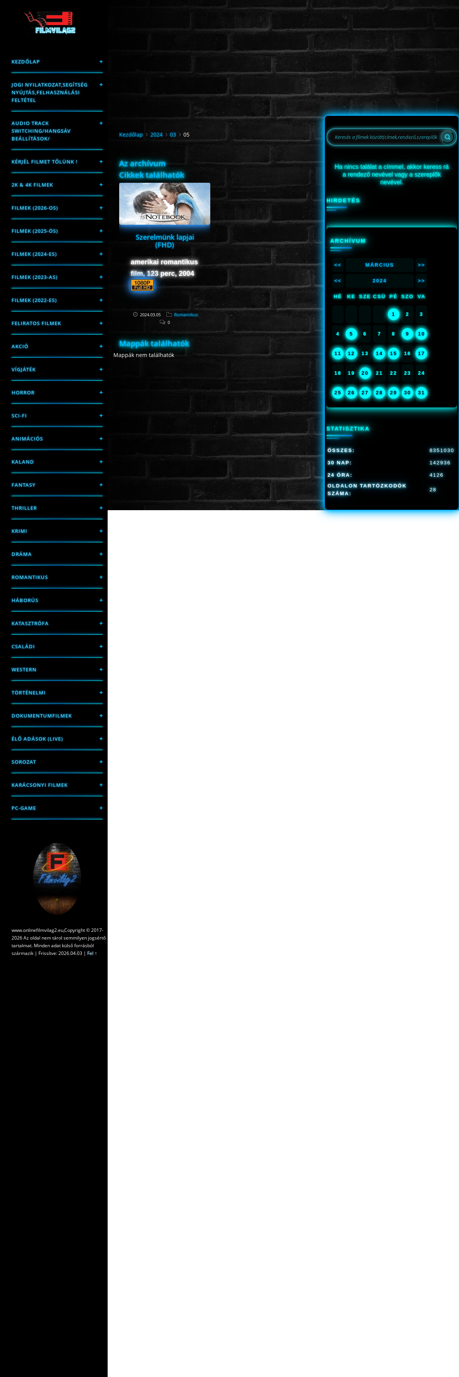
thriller (24, 507)
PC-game (24, 808)
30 (407, 393)
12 (351, 353)
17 (421, 353)
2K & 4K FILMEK (32, 184)
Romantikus (30, 577)
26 (351, 393)
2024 (156, 134)
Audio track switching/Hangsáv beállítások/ (41, 131)
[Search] (447, 137)
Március (379, 265)
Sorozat (24, 761)
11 (337, 353)
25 (337, 393)
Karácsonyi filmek (40, 784)
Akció (20, 346)
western (24, 669)
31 (421, 393)
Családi (23, 646)
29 (393, 393)
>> (421, 265)
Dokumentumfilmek (42, 715)
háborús (25, 600)
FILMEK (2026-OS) (35, 207)
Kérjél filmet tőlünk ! (45, 161)
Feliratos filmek (36, 323)
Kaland (23, 461)
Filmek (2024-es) (34, 253)
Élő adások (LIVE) (37, 738)
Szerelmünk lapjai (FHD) (165, 241)
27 (364, 393)
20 (364, 373)
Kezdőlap (26, 61)
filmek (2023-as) (35, 277)
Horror (23, 392)
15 (393, 353)
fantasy (24, 484)
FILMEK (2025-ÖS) (35, 230)
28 (379, 393)
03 (173, 134)
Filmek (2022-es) (34, 300)
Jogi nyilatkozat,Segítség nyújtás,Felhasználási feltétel (50, 92)
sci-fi (19, 415)
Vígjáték (24, 369)
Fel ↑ (92, 953)
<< (337, 265)
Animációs (27, 438)
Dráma (22, 554)
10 (421, 334)
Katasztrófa (30, 623)
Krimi (19, 530)
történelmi (29, 692)
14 (379, 353)
